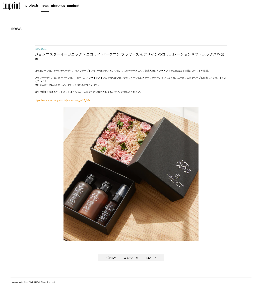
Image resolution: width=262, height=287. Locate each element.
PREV (111, 257)
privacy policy (17, 282)
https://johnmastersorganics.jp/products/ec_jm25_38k (62, 100)
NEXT (151, 257)
